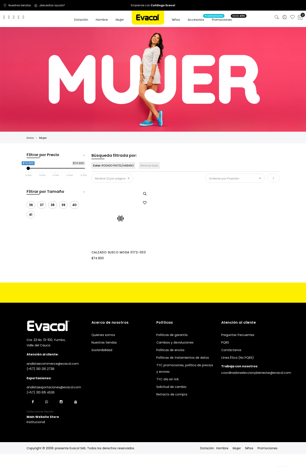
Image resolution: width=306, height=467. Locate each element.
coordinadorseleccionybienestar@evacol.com (256, 373)
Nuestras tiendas (17, 5)
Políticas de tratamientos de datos (182, 357)
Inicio (30, 138)
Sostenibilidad (101, 350)
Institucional (36, 422)
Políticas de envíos (170, 350)
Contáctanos (231, 350)
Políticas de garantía (171, 335)
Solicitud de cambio (171, 387)
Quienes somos (103, 335)
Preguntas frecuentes (237, 335)
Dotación (207, 448)
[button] (145, 203)
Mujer (237, 448)
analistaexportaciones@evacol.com (54, 387)
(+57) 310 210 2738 (40, 369)
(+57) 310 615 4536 (40, 392)
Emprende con (153, 5)
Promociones (267, 448)
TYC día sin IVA (167, 379)
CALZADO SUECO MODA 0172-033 (118, 252)
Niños (249, 448)
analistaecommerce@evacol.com (53, 363)
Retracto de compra (171, 394)
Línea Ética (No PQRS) (237, 357)
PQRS (225, 342)
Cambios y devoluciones (175, 342)
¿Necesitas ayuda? (49, 5)
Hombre (222, 448)
